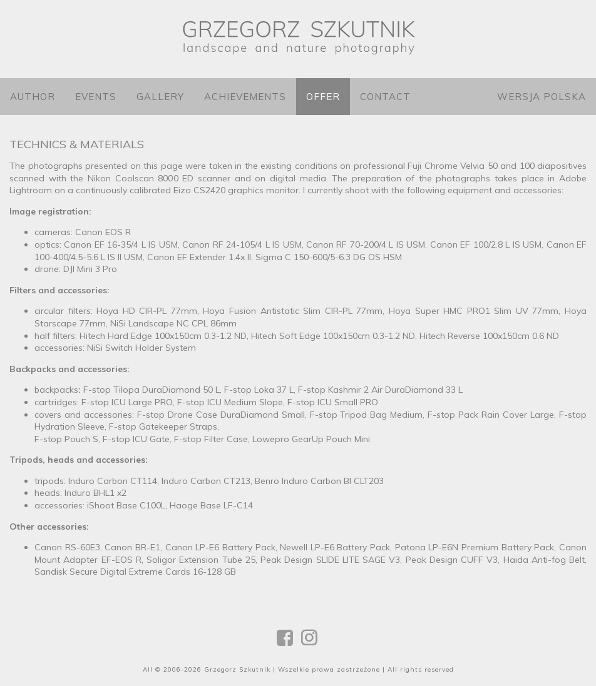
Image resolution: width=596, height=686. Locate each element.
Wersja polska (541, 97)
